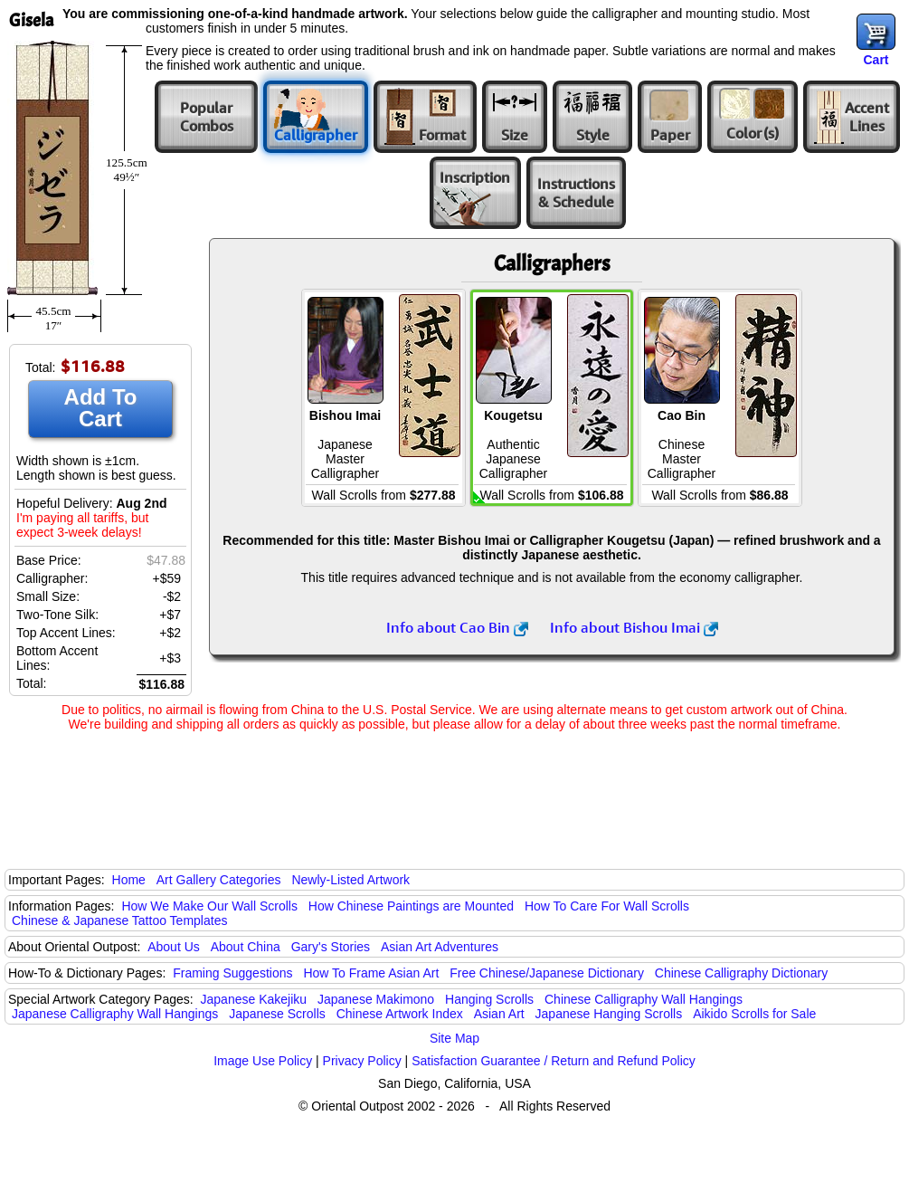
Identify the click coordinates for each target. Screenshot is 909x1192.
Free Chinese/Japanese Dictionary (547, 973)
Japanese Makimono (375, 999)
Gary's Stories (330, 946)
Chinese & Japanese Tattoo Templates (119, 920)
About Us (173, 946)
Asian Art (499, 1013)
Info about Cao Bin (457, 627)
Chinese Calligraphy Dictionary (741, 973)
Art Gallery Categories (218, 880)
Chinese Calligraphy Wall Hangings (643, 999)
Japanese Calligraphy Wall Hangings (115, 1013)
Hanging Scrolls (489, 999)
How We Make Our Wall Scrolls (209, 906)
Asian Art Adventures (439, 946)
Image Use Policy (262, 1061)
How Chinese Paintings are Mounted (411, 906)
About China (245, 946)
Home (129, 880)
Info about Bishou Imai (634, 627)
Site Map (454, 1038)
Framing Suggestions (232, 973)
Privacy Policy (362, 1061)
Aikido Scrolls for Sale (754, 1013)
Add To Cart (100, 408)
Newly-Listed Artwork (350, 880)
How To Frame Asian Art (371, 973)
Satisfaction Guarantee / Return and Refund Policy (554, 1061)
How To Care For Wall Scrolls (607, 906)
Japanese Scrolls (277, 1013)
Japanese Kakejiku (254, 999)
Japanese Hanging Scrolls (609, 1013)
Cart (875, 59)
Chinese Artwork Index (399, 1013)
